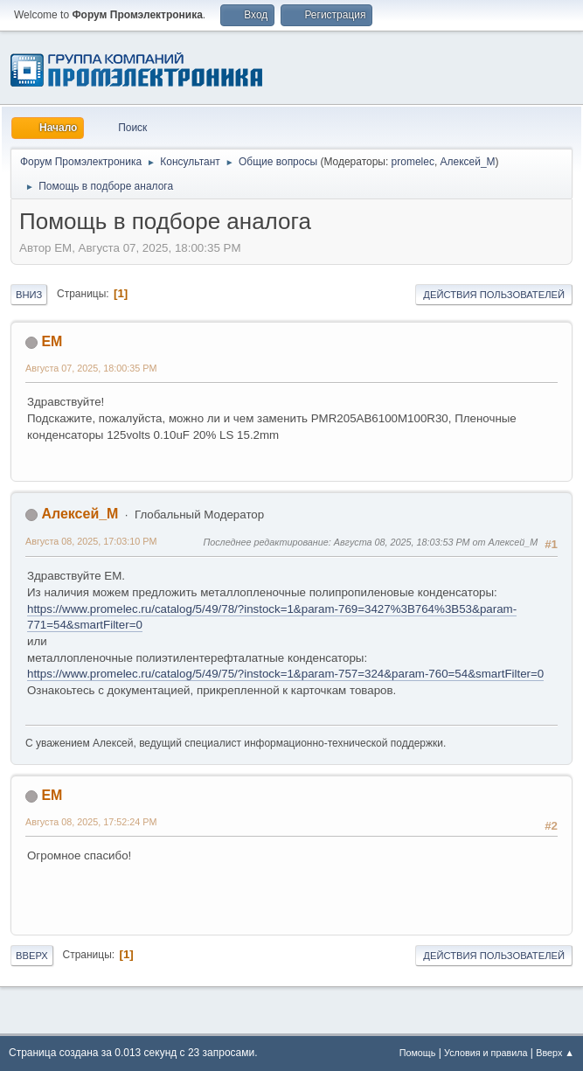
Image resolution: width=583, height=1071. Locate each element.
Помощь (417, 1052)
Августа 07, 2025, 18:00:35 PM (90, 368)
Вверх (32, 955)
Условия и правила (485, 1052)
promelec (413, 162)
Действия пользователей (494, 294)
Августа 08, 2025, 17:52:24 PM (90, 822)
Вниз (29, 294)
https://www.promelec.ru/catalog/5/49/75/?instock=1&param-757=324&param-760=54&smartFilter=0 (285, 673)
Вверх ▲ (555, 1052)
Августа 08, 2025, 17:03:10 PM (90, 541)
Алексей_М (468, 162)
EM (51, 341)
